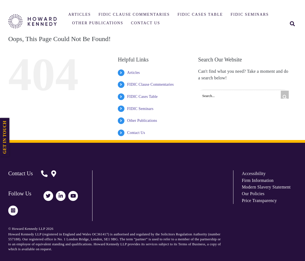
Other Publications (142, 121)
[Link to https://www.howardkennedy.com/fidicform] (44, 177)
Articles (133, 73)
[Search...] (243, 94)
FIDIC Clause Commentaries (150, 84)
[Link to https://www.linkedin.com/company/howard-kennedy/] (61, 196)
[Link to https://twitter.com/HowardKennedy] (48, 196)
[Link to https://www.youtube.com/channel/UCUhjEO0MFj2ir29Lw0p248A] (73, 196)
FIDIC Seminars (140, 109)
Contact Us (136, 133)
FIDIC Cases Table (142, 97)
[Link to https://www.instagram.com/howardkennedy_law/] (13, 210)
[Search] (285, 95)
